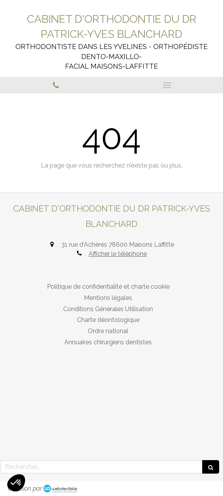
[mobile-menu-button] (167, 85)
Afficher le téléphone (118, 253)
